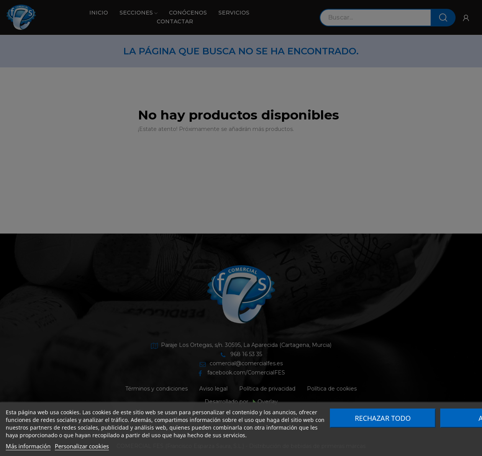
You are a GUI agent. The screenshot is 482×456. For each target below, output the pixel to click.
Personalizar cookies (82, 446)
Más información (28, 446)
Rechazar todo (383, 418)
